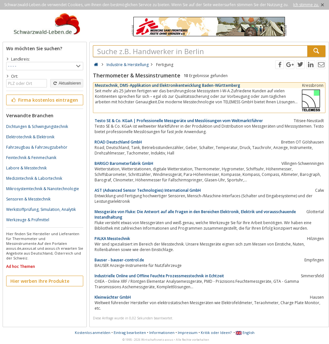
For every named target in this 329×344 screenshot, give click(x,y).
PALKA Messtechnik (112, 238)
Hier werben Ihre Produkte (39, 281)
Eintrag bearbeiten (130, 332)
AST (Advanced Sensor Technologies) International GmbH (148, 190)
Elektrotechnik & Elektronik (30, 137)
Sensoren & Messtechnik (28, 199)
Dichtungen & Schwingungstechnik (37, 126)
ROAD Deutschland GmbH (118, 142)
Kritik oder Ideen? (216, 332)
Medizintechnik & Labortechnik (34, 178)
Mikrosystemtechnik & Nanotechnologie (42, 188)
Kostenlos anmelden (92, 332)
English (245, 332)
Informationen (162, 332)
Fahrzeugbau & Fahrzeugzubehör (36, 147)
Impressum (188, 332)
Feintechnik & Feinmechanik (31, 157)
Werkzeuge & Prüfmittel (27, 220)
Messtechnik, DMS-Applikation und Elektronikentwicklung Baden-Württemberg (167, 85)
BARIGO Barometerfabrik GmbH (124, 163)
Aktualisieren (66, 83)
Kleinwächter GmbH (113, 297)
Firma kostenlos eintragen (44, 100)
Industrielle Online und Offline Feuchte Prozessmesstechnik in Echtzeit (159, 276)
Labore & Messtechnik (26, 168)
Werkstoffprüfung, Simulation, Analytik (41, 209)
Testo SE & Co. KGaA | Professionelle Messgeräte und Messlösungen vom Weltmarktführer (179, 120)
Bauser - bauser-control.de (119, 260)
